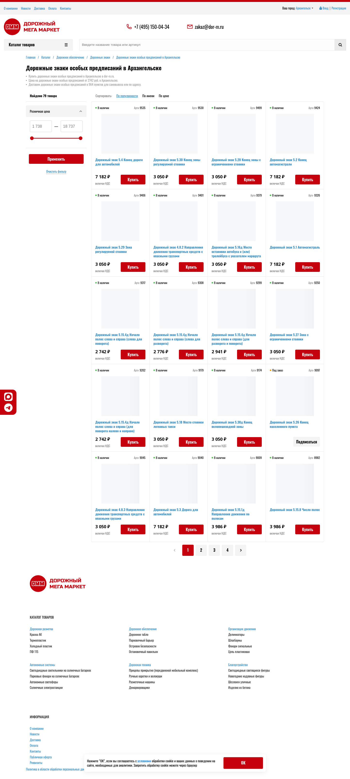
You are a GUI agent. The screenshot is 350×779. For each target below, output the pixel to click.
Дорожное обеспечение (143, 629)
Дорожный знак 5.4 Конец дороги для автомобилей (119, 161)
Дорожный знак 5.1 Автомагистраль (295, 247)
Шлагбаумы (235, 641)
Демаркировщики (139, 688)
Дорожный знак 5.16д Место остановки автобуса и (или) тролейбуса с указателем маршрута (236, 251)
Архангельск (304, 8)
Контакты (65, 8)
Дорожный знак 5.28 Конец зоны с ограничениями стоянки (236, 161)
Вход (323, 8)
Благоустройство (238, 665)
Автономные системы (42, 665)
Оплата (52, 8)
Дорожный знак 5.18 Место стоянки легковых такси (178, 424)
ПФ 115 (34, 652)
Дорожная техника (140, 665)
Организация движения (242, 629)
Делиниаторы (236, 635)
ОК (243, 763)
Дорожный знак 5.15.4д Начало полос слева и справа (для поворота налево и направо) (117, 426)
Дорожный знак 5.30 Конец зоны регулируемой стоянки (176, 161)
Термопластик (38, 641)
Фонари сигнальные (240, 646)
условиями (144, 760)
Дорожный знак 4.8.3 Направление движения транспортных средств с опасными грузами (120, 514)
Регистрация (339, 8)
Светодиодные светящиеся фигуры (249, 671)
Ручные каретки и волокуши (145, 677)
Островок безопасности (142, 646)
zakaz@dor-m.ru (205, 27)
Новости (26, 8)
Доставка (39, 8)
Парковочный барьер (141, 641)
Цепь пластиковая (239, 652)
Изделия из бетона (239, 688)
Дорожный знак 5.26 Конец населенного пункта (289, 424)
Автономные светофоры (44, 682)
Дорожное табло (138, 635)
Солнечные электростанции (46, 688)
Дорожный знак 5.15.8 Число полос (295, 509)
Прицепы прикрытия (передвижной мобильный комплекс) (163, 671)
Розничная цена (56, 111)
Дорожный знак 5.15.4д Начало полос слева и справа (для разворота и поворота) (234, 339)
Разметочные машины (142, 682)
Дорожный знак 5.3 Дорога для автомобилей (175, 511)
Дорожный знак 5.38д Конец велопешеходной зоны (232, 424)
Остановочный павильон (143, 652)
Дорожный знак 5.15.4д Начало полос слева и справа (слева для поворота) (118, 339)
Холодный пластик (41, 646)
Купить (133, 179)
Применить (56, 159)
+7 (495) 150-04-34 (151, 27)
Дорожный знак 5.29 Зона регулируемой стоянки (113, 249)
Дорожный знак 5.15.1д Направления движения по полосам (230, 514)
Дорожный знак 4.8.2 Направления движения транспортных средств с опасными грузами (178, 251)
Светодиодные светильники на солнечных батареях (60, 671)
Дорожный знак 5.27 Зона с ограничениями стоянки (289, 336)
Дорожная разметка (41, 629)
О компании (11, 8)
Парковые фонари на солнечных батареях (54, 677)
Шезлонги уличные (239, 682)
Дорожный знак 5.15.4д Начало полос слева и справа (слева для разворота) (176, 339)
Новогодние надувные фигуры (246, 677)
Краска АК (36, 635)
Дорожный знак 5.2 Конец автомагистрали (288, 161)
